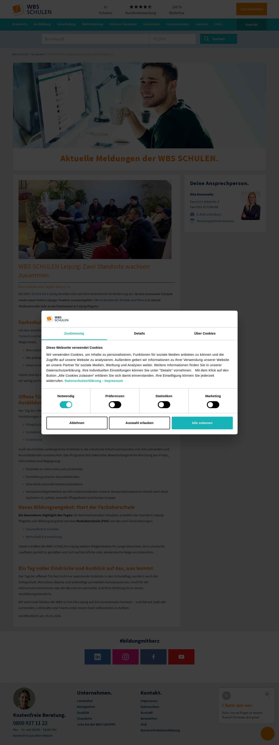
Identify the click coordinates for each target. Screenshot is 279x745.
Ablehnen (76, 423)
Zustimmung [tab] (74, 333)
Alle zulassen (202, 423)
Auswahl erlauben (139, 423)
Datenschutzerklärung (83, 381)
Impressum (113, 381)
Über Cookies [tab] (205, 333)
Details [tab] (139, 333)
